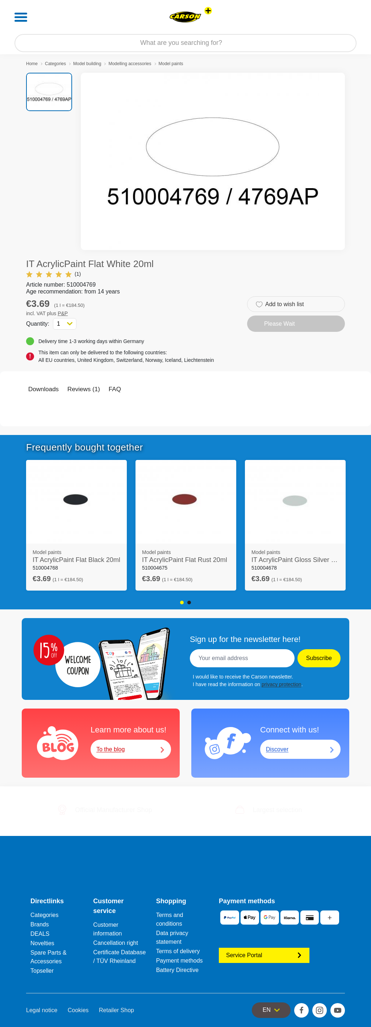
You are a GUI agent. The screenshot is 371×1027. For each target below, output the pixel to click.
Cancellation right (115, 943)
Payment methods (179, 961)
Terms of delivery (178, 951)
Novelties (42, 943)
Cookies (78, 1010)
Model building (87, 63)
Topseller (42, 971)
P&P (63, 313)
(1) (53, 274)
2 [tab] (189, 602)
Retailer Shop (116, 1010)
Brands (39, 924)
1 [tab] (182, 602)
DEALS (39, 934)
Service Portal (264, 955)
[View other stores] (208, 10)
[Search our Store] (185, 43)
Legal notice (41, 1010)
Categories (55, 63)
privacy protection (281, 684)
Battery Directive (177, 970)
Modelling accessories (129, 63)
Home (32, 63)
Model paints (171, 63)
